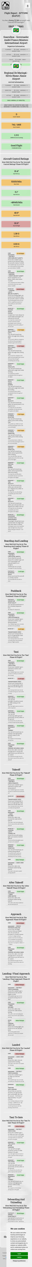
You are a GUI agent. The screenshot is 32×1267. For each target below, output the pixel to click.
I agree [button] (19, 1253)
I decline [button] (19, 1257)
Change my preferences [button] (19, 1261)
